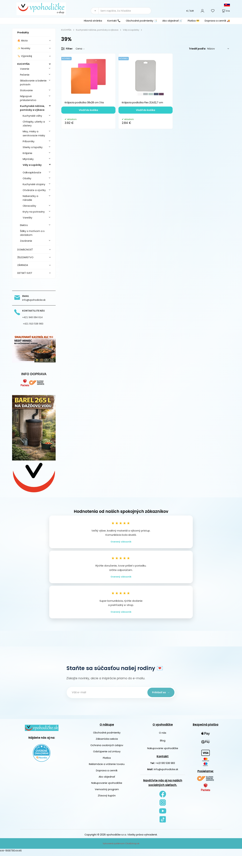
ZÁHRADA (22, 265)
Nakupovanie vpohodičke (106, 786)
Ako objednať (107, 780)
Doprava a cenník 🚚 (217, 20)
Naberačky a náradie (30, 198)
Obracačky (29, 206)
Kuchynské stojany (34, 184)
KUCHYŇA (23, 64)
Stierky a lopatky (33, 147)
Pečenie (24, 74)
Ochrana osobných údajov (106, 748)
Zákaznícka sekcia (107, 742)
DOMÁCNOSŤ (25, 249)
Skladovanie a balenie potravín (33, 82)
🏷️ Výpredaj (24, 56)
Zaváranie (26, 241)
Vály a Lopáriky (32, 165)
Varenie (24, 69)
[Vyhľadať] (94, 10)
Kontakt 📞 (113, 20)
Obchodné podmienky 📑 (141, 20)
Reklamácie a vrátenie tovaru (107, 767)
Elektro (24, 225)
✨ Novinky (23, 48)
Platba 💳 (193, 20)
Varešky (27, 217)
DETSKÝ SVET (24, 273)
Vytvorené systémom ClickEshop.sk (121, 846)
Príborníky (28, 141)
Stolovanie (26, 90)
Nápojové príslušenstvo (28, 98)
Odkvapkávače (32, 172)
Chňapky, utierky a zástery (34, 123)
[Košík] (225, 10)
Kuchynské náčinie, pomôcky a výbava (32, 108)
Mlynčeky (28, 159)
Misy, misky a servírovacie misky (34, 133)
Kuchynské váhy (32, 115)
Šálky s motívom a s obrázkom (32, 233)
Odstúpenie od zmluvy (106, 755)
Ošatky (27, 178)
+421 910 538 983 (165, 766)
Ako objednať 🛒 (172, 20)
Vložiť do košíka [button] (88, 110)
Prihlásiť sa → (160, 695)
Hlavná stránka (93, 20)
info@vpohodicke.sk (166, 772)
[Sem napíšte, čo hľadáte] (124, 10)
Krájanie (27, 153)
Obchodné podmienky (106, 736)
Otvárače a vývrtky (34, 190)
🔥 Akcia (22, 40)
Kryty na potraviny (34, 211)
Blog (162, 744)
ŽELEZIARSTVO (25, 257)
